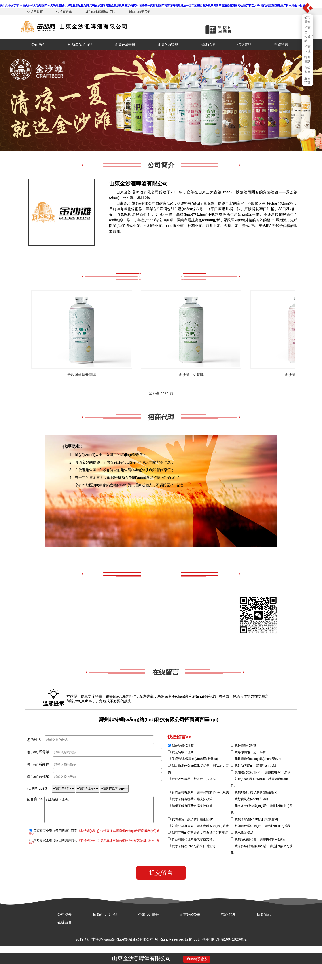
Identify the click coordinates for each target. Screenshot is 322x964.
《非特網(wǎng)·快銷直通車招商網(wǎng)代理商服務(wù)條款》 (94, 832)
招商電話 (244, 44)
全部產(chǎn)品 (161, 393)
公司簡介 (38, 44)
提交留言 (161, 872)
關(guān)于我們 (139, 11)
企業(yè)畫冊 (125, 44)
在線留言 (281, 44)
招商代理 (208, 44)
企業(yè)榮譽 (168, 44)
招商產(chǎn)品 (80, 44)
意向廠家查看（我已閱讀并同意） (94, 841)
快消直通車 (64, 11)
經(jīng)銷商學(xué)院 (100, 11)
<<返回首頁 (35, 11)
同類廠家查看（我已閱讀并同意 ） (94, 832)
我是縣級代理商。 (99, 809)
